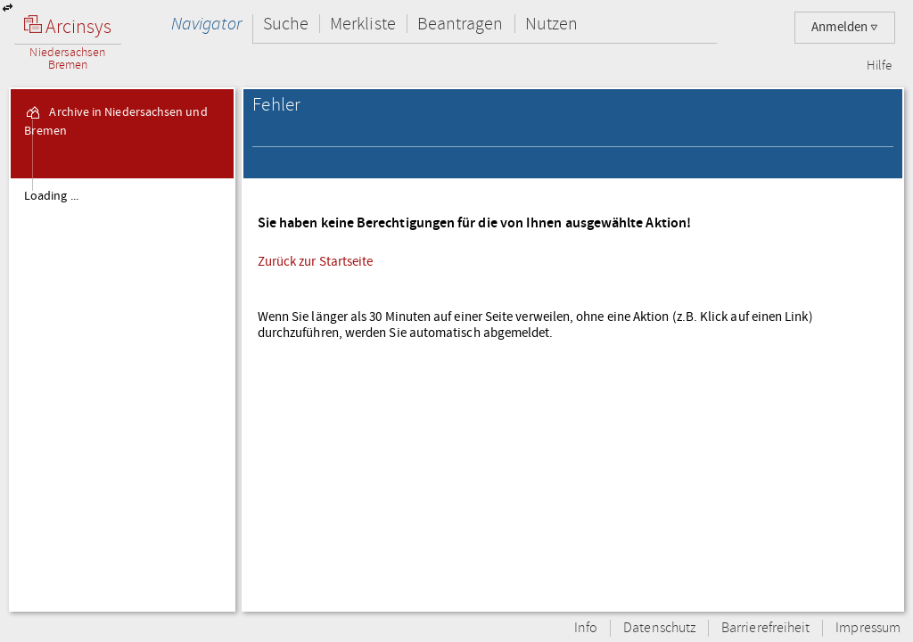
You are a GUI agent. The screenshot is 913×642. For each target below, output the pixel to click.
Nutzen (551, 23)
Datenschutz (659, 628)
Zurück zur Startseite (316, 261)
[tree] (122, 394)
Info (585, 628)
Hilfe (879, 66)
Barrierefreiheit (765, 628)
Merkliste (363, 23)
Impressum (868, 628)
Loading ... (51, 196)
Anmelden (844, 27)
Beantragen (460, 23)
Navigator (206, 23)
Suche (285, 23)
